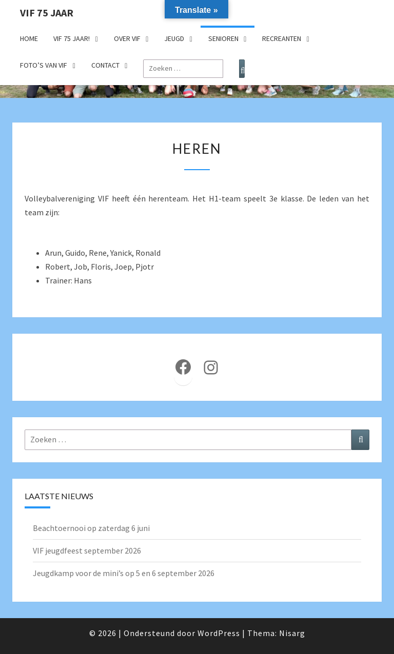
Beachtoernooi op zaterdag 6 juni (91, 528)
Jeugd (174, 38)
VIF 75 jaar (46, 12)
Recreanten (281, 38)
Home (29, 38)
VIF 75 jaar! (71, 38)
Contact (105, 65)
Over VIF (127, 38)
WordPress (219, 633)
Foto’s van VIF (43, 65)
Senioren (223, 38)
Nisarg (292, 633)
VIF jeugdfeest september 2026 (87, 550)
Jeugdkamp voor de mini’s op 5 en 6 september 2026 (123, 573)
